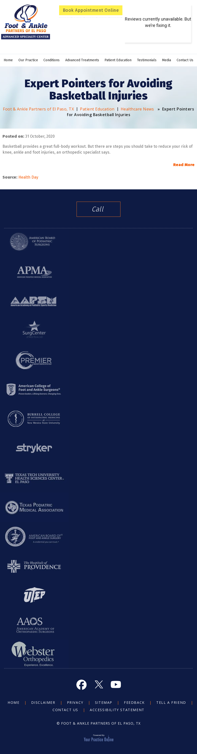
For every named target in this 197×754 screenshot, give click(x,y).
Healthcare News (137, 109)
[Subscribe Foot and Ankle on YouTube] (115, 684)
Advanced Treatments (82, 60)
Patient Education (118, 60)
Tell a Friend (171, 702)
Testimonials (147, 60)
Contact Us (185, 60)
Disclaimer (43, 702)
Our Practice (28, 60)
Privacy (75, 702)
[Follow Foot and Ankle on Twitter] (98, 684)
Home (8, 60)
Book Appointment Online (91, 10)
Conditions (51, 60)
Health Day (28, 177)
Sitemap (103, 702)
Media (166, 60)
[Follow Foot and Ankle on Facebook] (81, 684)
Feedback (134, 702)
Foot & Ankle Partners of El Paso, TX (38, 109)
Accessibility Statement (117, 709)
